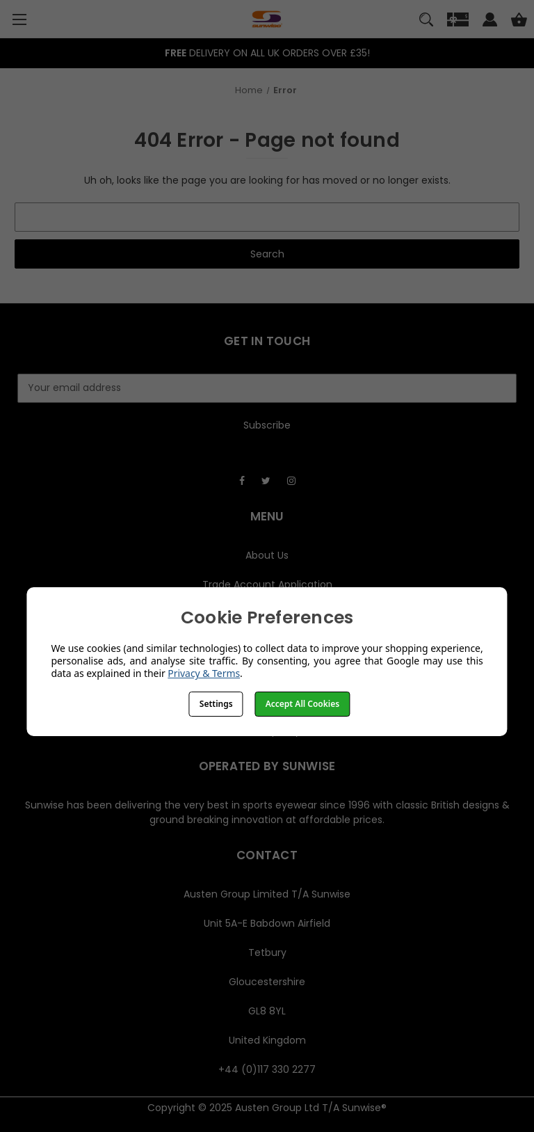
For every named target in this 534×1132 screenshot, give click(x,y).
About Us (267, 555)
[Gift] (458, 21)
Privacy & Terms (204, 673)
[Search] (426, 21)
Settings (216, 704)
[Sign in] (490, 21)
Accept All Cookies (302, 704)
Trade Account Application (267, 584)
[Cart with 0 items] (519, 21)
